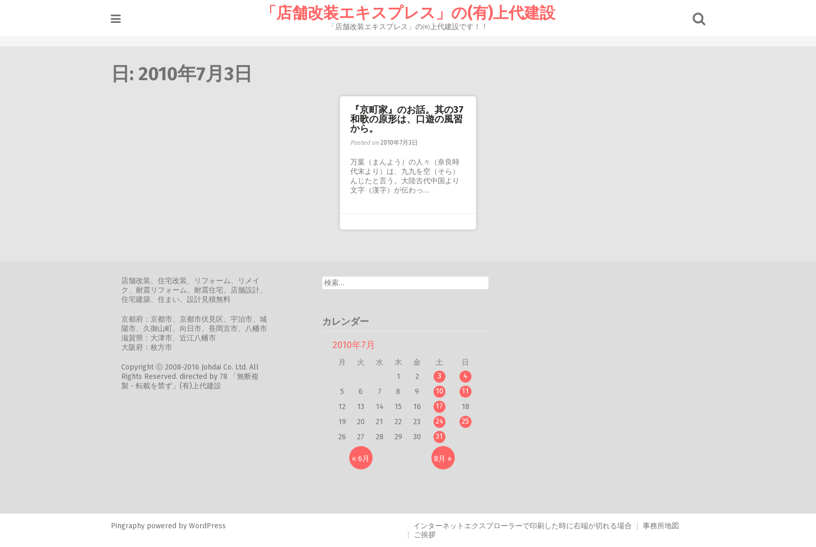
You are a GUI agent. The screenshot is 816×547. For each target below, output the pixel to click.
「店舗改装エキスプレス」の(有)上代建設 (408, 13)
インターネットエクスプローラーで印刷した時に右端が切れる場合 (522, 525)
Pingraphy (128, 525)
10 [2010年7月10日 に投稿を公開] (439, 391)
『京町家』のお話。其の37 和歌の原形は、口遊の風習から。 (411, 119)
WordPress (207, 525)
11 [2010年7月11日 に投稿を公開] (465, 391)
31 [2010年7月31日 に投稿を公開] (439, 436)
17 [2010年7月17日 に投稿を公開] (439, 406)
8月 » (443, 458)
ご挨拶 (425, 534)
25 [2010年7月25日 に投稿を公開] (465, 421)
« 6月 (360, 458)
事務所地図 (661, 525)
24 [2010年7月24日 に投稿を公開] (439, 421)
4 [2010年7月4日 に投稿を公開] (465, 376)
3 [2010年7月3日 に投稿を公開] (439, 376)
